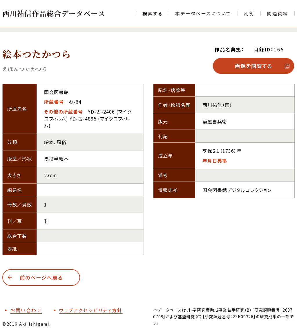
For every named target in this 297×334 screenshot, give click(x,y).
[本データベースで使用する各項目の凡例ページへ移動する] (249, 13)
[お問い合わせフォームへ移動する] (22, 310)
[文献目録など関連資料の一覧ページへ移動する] (277, 13)
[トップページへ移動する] (53, 13)
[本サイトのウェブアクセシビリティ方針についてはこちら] (86, 310)
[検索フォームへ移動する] (152, 13)
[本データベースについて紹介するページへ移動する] (203, 13)
